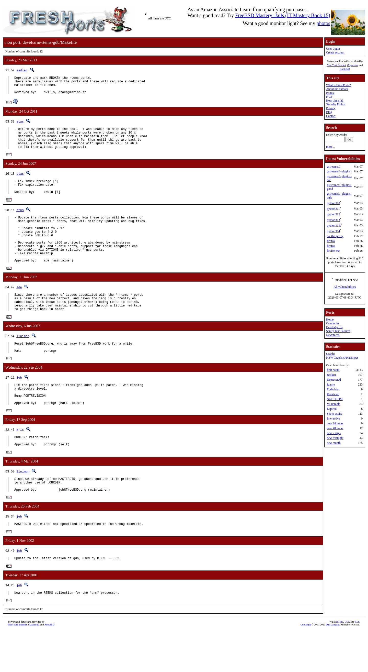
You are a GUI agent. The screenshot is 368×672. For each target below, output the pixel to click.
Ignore (331, 384)
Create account (335, 52)
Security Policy (335, 104)
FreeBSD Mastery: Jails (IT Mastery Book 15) (282, 15)
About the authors (337, 89)
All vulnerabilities (345, 287)
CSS (347, 663)
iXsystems (352, 65)
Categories (332, 323)
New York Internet (336, 65)
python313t (334, 225)
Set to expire (334, 413)
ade (19, 309)
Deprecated (334, 379)
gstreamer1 (333, 166)
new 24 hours (335, 423)
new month (334, 443)
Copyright (306, 666)
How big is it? (334, 100)
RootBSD (345, 69)
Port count (333, 370)
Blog (329, 112)
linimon (22, 362)
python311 (333, 209)
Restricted (333, 394)
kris (20, 463)
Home (330, 319)
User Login (333, 48)
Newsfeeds (333, 335)
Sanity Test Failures (338, 331)
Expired (332, 409)
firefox (331, 241)
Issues (330, 93)
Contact (331, 116)
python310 (333, 203)
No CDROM (335, 399)
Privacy (331, 108)
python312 (333, 214)
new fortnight (335, 438)
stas (20, 125)
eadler (21, 70)
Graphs (330, 354)
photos (323, 23)
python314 (333, 231)
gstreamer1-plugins (339, 171)
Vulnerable (333, 404)
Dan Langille (332, 666)
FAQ (329, 96)
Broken (331, 375)
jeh (19, 406)
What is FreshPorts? (338, 85)
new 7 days (334, 433)
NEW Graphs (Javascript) (342, 357)
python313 (333, 220)
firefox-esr (333, 250)
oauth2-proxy (335, 236)
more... (330, 147)
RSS (357, 663)
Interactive (333, 418)
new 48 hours (335, 428)
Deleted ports (334, 327)
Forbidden (333, 389)
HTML (339, 663)
